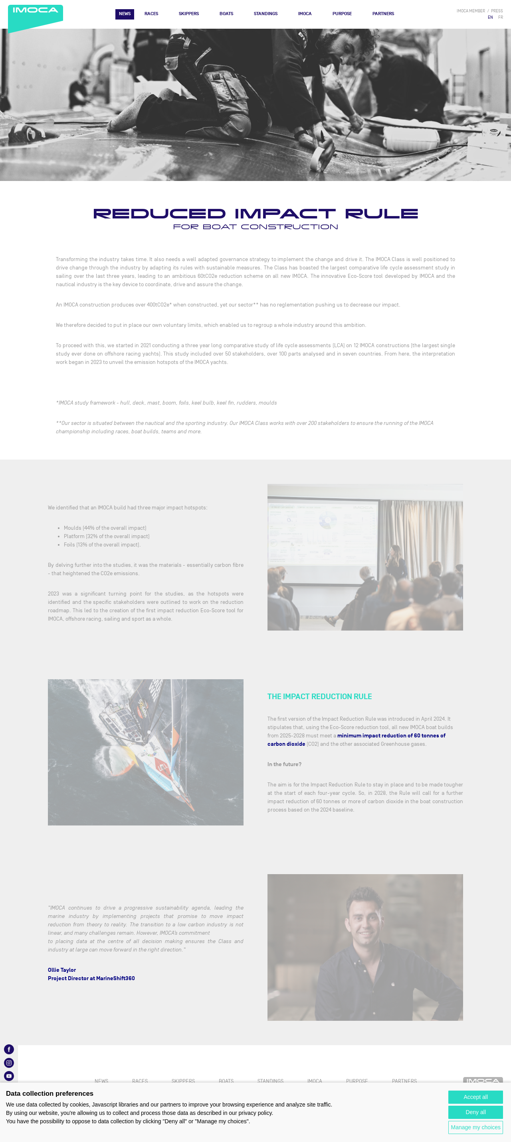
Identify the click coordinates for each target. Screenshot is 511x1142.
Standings (265, 14)
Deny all (475, 1112)
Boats (226, 14)
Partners (383, 14)
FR (500, 17)
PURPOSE (342, 14)
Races (151, 14)
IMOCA (305, 14)
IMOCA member (471, 11)
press (497, 11)
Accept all (475, 1097)
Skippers (189, 14)
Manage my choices (476, 1127)
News (125, 14)
